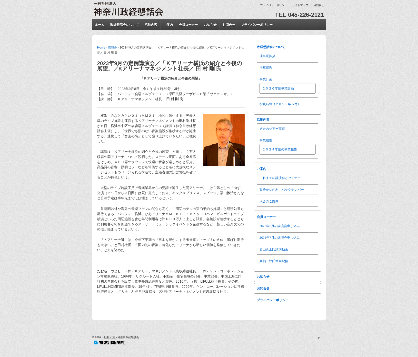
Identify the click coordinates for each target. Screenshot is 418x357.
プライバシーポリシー (273, 5)
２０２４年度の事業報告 (279, 149)
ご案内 (168, 25)
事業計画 (265, 79)
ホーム (99, 25)
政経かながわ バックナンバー (281, 189)
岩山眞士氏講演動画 (273, 249)
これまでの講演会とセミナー (280, 178)
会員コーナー (188, 25)
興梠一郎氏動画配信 (273, 261)
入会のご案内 (269, 201)
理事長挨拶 (267, 56)
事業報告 (265, 140)
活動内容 (151, 25)
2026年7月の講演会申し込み (279, 237)
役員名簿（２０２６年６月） (280, 104)
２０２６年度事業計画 (278, 88)
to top (316, 337)
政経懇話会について (124, 25)
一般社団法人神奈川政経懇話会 (120, 337)
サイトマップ (300, 5)
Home (101, 47)
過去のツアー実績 (272, 128)
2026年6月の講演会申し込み (279, 226)
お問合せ (318, 5)
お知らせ (210, 25)
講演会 (112, 47)
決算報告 (265, 67)
